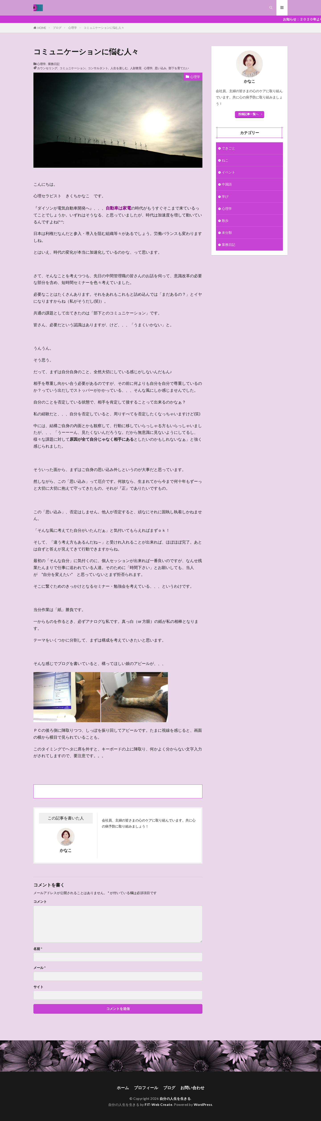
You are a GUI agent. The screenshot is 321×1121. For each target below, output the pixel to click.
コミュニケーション (73, 68)
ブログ (57, 27)
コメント (40, 901)
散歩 (225, 220)
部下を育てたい (179, 68)
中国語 (227, 184)
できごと (228, 148)
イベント (228, 172)
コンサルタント (98, 68)
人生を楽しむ (119, 68)
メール (39, 967)
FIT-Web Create (158, 1105)
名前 (37, 948)
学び (225, 196)
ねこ (225, 160)
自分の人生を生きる (175, 1099)
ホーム (123, 1087)
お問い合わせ (192, 1087)
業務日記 (54, 63)
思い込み (160, 68)
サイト (38, 987)
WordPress (203, 1105)
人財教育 (136, 68)
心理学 (72, 27)
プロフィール (146, 1087)
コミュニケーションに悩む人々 (104, 27)
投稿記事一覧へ (248, 114)
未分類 (227, 232)
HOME (41, 27)
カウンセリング (47, 68)
